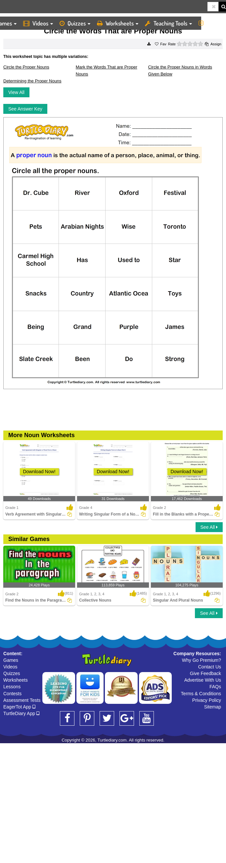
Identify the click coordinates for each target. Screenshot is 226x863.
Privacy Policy (206, 700)
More (211, 23)
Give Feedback (205, 673)
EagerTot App (19, 706)
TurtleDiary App (21, 713)
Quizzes (75, 23)
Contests (12, 693)
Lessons (12, 686)
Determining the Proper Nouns (32, 80)
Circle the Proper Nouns (26, 67)
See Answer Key (25, 109)
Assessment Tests (22, 700)
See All (209, 527)
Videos (38, 23)
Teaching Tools (168, 23)
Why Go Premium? (201, 660)
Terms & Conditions (201, 693)
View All (16, 92)
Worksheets (117, 23)
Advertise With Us (202, 680)
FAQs (215, 686)
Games (10, 660)
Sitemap (212, 706)
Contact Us (209, 666)
